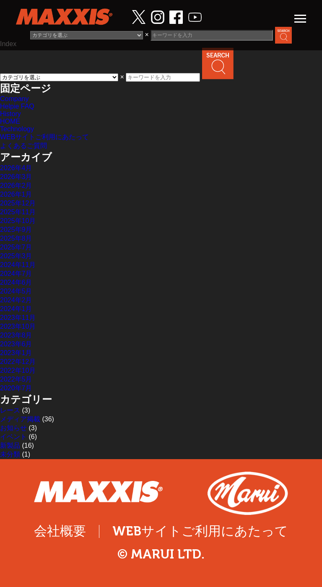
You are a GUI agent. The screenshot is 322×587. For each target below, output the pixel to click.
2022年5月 (16, 379)
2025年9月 (16, 229)
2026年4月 (16, 167)
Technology (17, 128)
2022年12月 (18, 361)
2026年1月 (16, 194)
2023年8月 (16, 335)
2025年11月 (18, 212)
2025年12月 (18, 203)
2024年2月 (16, 300)
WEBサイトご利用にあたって (44, 136)
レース (10, 410)
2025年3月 (16, 256)
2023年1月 (16, 352)
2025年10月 (18, 220)
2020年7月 (16, 388)
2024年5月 (16, 291)
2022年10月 (18, 370)
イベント (13, 436)
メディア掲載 (20, 419)
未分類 (10, 454)
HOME (10, 121)
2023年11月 (18, 317)
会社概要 (60, 531)
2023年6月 (16, 344)
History (10, 113)
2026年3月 (16, 176)
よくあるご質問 (23, 145)
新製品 (10, 445)
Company (14, 98)
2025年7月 (16, 247)
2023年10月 (18, 326)
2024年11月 (18, 264)
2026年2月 (16, 185)
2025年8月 (16, 238)
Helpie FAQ (17, 106)
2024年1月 (16, 308)
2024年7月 (16, 273)
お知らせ (13, 427)
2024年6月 (16, 282)
